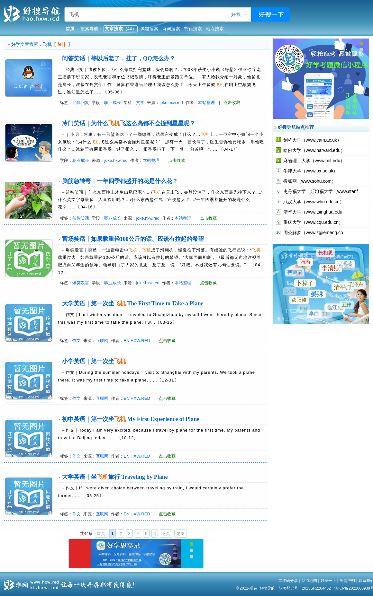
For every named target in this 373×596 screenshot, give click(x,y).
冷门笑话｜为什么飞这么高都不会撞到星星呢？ (128, 123)
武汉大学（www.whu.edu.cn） (313, 201)
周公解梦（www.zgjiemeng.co (313, 232)
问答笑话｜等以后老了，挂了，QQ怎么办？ (118, 58)
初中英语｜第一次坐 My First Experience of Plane (130, 419)
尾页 (180, 533)
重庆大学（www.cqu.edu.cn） (313, 222)
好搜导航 (267, 588)
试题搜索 (149, 28)
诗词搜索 (171, 28)
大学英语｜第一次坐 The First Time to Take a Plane (133, 303)
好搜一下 (328, 580)
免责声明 (347, 580)
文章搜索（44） (120, 28)
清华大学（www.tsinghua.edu (312, 212)
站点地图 (309, 580)
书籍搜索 (193, 28)
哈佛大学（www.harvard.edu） (314, 150)
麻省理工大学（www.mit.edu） (314, 160)
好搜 (236, 14)
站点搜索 (215, 28)
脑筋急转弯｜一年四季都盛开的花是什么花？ (120, 181)
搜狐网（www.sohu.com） (309, 181)
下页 (166, 533)
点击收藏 (231, 102)
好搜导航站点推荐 (296, 127)
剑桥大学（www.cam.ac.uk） (312, 140)
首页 (101, 533)
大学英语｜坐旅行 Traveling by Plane (115, 477)
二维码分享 (288, 580)
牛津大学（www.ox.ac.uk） (310, 170)
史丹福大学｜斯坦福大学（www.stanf (320, 191)
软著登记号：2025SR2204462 (305, 588)
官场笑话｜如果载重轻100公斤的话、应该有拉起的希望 (133, 239)
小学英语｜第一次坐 (94, 361)
